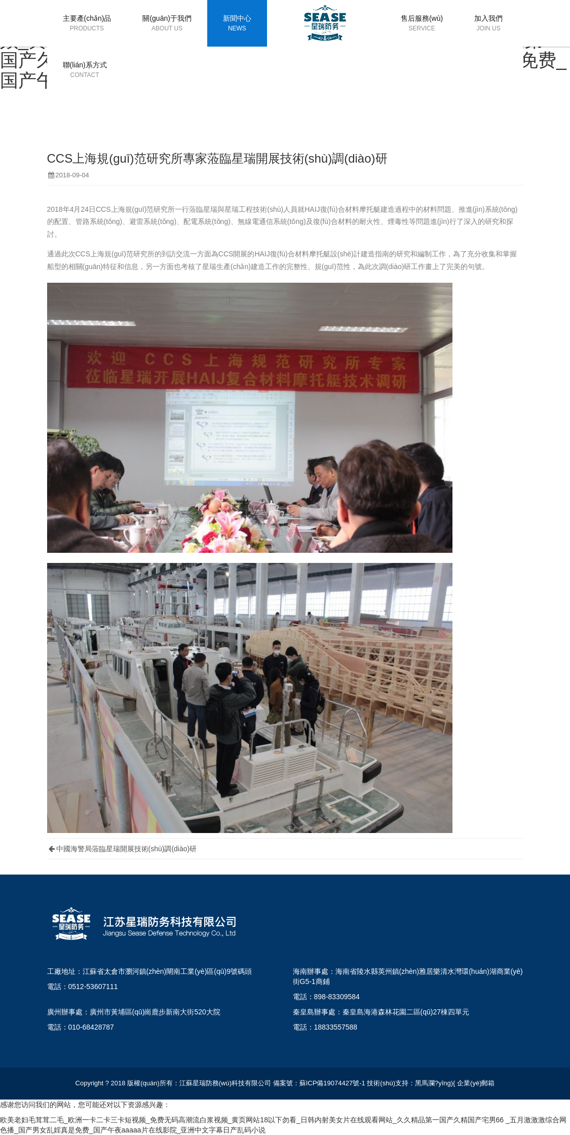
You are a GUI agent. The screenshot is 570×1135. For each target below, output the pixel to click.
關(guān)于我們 (166, 23)
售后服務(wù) (422, 23)
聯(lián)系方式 (85, 70)
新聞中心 (237, 23)
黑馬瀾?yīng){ (435, 1083)
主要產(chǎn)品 (87, 23)
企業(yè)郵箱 (476, 1083)
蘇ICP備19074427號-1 (332, 1083)
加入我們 (488, 23)
